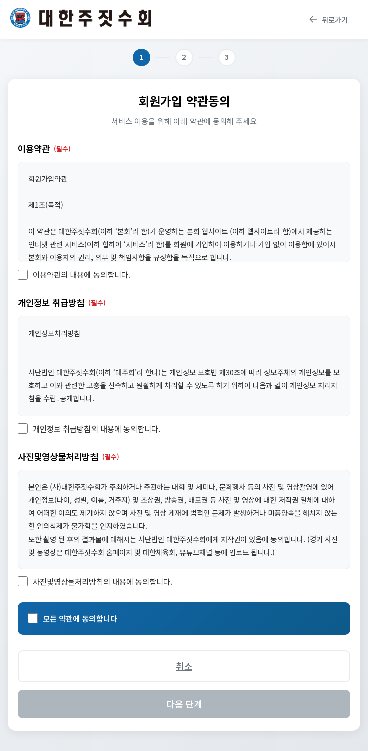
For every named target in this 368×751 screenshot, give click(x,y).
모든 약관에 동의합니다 (80, 618)
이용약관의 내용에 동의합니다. (81, 274)
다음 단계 (184, 704)
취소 (184, 666)
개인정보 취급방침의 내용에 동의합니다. (96, 428)
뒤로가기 (328, 19)
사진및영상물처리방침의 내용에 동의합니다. (102, 581)
